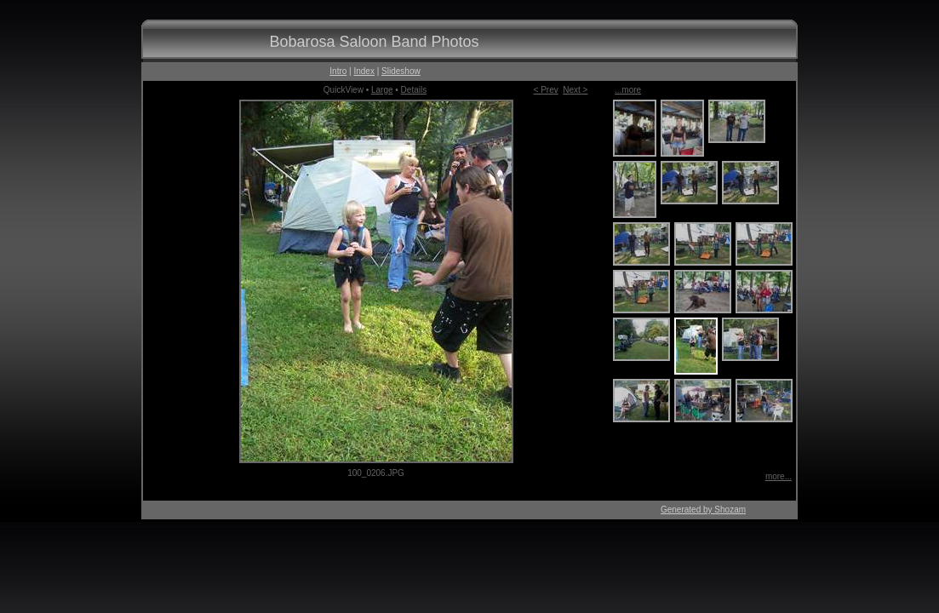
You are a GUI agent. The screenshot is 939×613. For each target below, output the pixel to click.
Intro (337, 71)
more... (778, 476)
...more (628, 90)
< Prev (546, 90)
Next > (575, 90)
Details (414, 90)
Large (382, 90)
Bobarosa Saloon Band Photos (373, 41)
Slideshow (401, 71)
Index (363, 71)
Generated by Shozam (703, 509)
